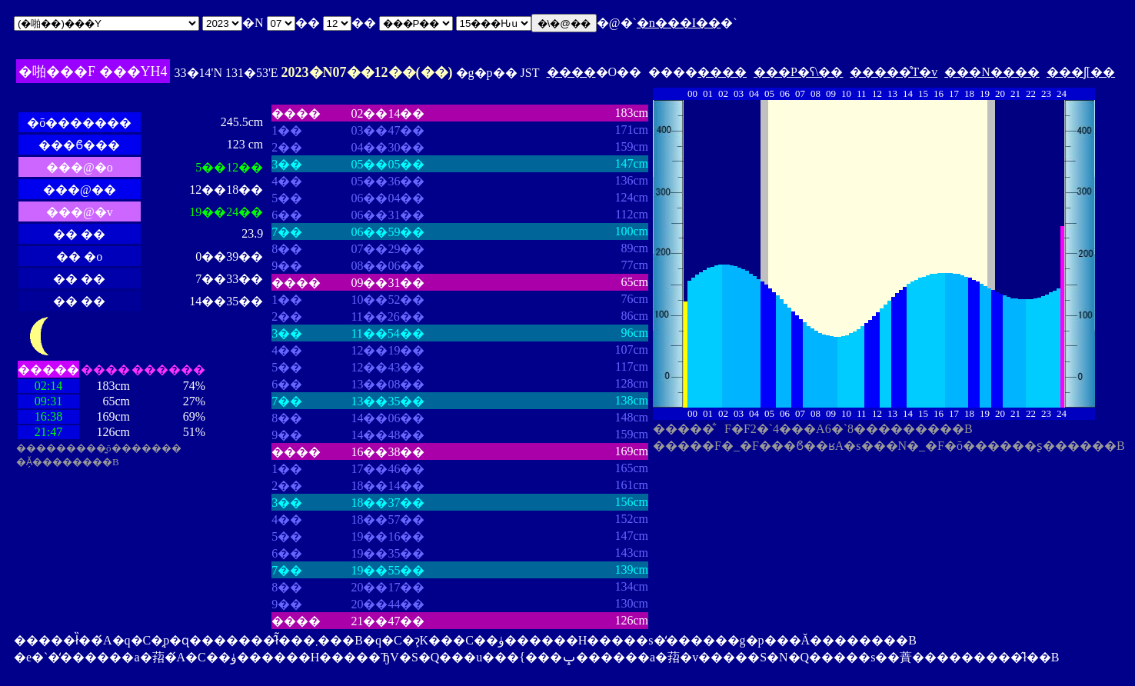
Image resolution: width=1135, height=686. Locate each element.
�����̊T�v (893, 71)
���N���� (992, 71)
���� (571, 71)
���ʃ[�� (1081, 71)
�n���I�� (679, 22)
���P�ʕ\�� (798, 71)
